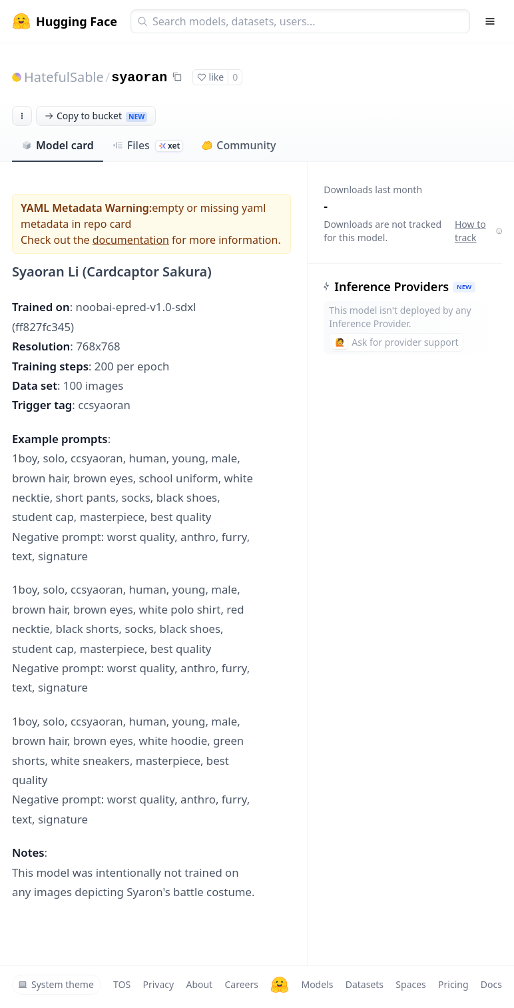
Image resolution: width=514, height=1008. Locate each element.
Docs (491, 984)
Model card (57, 145)
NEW (464, 286)
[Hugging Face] (279, 984)
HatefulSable (64, 77)
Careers (241, 984)
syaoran (139, 77)
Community (239, 145)
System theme (56, 984)
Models (317, 984)
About (199, 984)
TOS (121, 984)
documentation (131, 240)
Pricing (453, 984)
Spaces (410, 984)
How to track (478, 231)
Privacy (158, 984)
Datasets (365, 984)
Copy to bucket (96, 115)
